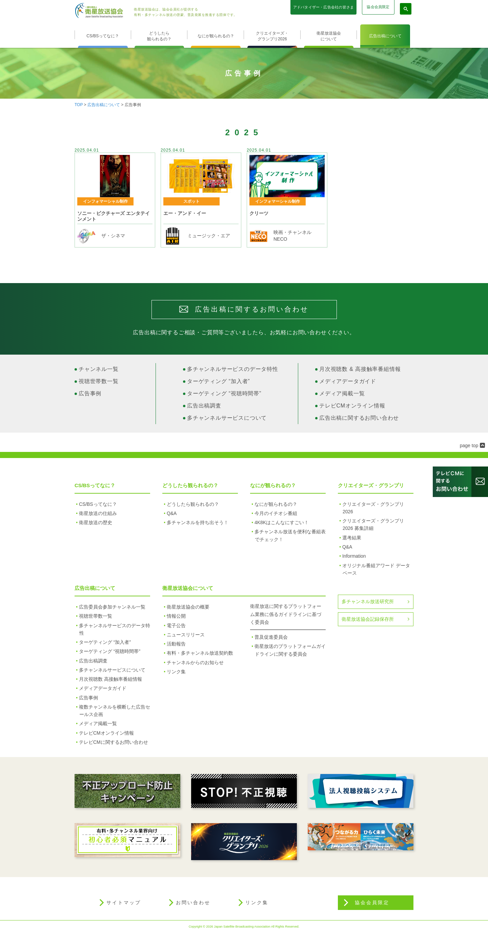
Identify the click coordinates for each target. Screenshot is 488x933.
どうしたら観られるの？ (159, 36)
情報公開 (176, 616)
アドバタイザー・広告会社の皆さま (323, 7)
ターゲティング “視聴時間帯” (224, 393)
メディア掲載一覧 (342, 393)
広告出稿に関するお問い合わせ (359, 418)
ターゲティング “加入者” (218, 381)
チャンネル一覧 (99, 369)
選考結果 (351, 537)
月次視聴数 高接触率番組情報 (110, 679)
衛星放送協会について (329, 36)
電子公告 (176, 625)
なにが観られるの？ (216, 36)
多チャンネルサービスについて (227, 418)
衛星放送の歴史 (95, 522)
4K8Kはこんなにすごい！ (282, 522)
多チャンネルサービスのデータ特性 (232, 369)
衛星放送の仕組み (98, 513)
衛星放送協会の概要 (188, 607)
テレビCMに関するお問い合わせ (113, 742)
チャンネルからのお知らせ (195, 662)
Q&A (172, 513)
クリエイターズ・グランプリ (371, 485)
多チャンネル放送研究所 (368, 601)
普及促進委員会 (271, 637)
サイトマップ (123, 902)
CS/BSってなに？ (102, 36)
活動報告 (176, 644)
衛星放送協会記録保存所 (368, 619)
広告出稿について (385, 36)
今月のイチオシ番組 (276, 513)
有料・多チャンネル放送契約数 (200, 653)
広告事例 (90, 393)
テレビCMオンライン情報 (352, 406)
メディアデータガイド (347, 381)
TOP (79, 104)
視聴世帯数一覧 (99, 381)
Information (354, 556)
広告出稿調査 (204, 406)
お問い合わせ (193, 902)
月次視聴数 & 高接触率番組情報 (360, 369)
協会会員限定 (378, 7)
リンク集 (176, 671)
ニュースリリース (186, 634)
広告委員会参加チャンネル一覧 (112, 607)
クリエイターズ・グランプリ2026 (272, 36)
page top (469, 445)
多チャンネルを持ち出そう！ (197, 522)
